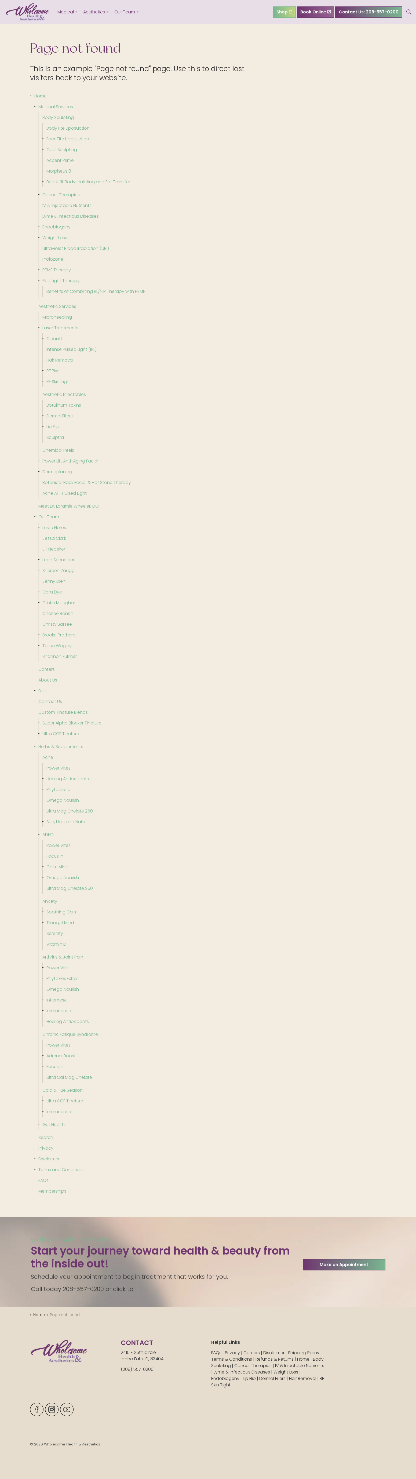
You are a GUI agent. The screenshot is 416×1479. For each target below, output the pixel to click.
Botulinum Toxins (63, 405)
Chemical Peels (58, 450)
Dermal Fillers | (274, 1378)
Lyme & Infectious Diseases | (243, 1372)
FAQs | (218, 1353)
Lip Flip (52, 427)
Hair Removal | (304, 1378)
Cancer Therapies (61, 195)
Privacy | (234, 1353)
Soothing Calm (62, 912)
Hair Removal (60, 360)
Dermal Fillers (59, 416)
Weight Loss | (287, 1372)
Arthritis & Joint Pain (62, 957)
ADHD (48, 835)
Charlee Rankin (57, 613)
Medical (65, 12)
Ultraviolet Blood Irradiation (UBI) (75, 248)
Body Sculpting (58, 117)
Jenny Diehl (54, 581)
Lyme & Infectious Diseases (70, 216)
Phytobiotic (58, 789)
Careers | (253, 1353)
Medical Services (55, 107)
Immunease (58, 1011)
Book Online (315, 12)
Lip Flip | (251, 1378)
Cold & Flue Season (62, 1090)
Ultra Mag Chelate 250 (69, 811)
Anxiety (49, 901)
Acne (47, 757)
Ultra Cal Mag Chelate (69, 1077)
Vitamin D (56, 944)
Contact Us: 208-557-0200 (368, 12)
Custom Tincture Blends (63, 712)
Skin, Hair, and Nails (65, 822)
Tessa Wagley (57, 646)
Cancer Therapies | (254, 1366)
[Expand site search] (409, 12)
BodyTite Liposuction (68, 128)
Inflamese (56, 1000)
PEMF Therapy (56, 270)
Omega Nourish (62, 800)
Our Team (124, 12)
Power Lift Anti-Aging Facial (70, 461)
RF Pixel (53, 371)
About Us (47, 680)
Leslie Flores (54, 527)
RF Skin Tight (58, 381)
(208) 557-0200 (137, 1369)
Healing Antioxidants (67, 779)
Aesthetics (94, 12)
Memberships (52, 1191)
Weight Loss (54, 238)
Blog (43, 691)
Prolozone (52, 259)
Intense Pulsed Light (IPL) (71, 349)
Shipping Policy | (305, 1353)
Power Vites (58, 768)
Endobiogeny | (227, 1378)
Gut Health (53, 1124)
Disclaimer (49, 1159)
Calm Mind (57, 867)
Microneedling (57, 317)
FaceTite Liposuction (67, 139)
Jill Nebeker (53, 549)
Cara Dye (52, 592)
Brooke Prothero (59, 635)
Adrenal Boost (61, 1056)
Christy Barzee (57, 624)
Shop (284, 12)
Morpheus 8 (58, 171)
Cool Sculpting (61, 150)
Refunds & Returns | (276, 1359)
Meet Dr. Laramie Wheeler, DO (68, 506)
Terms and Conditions (61, 1170)
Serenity (54, 933)
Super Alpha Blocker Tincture (71, 723)
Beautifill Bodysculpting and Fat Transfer (88, 182)
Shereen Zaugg (58, 570)
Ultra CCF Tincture (60, 734)
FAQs (43, 1180)
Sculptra (55, 437)
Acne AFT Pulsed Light (64, 493)
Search (45, 1137)
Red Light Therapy (61, 281)
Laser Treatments (60, 328)
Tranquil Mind (60, 923)
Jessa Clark (54, 538)
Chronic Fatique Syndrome (70, 1034)
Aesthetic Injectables (64, 394)
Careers (46, 669)
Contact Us (50, 701)
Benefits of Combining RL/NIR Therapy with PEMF (95, 291)
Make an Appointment (344, 1287)
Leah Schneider (58, 560)
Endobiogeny (56, 227)
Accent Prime (60, 160)
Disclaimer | (275, 1353)
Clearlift (54, 339)
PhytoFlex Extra (61, 978)
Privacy (45, 1148)
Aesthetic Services (57, 306)
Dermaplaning (57, 472)
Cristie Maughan (59, 603)
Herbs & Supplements (60, 747)
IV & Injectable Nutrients (67, 205)
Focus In (54, 856)
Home (40, 96)
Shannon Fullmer (59, 656)
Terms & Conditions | (233, 1359)
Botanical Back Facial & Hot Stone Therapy (86, 482)
